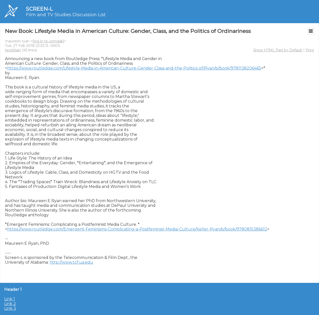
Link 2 (10, 303)
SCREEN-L (39, 9)
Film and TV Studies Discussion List (66, 14)
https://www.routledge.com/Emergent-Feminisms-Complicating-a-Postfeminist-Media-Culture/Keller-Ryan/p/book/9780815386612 (137, 229)
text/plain (13, 50)
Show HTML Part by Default (277, 50)
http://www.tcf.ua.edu (71, 262)
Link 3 (10, 308)
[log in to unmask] (48, 41)
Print (310, 50)
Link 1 (9, 299)
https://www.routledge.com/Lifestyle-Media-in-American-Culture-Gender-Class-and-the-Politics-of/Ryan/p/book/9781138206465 (134, 68)
